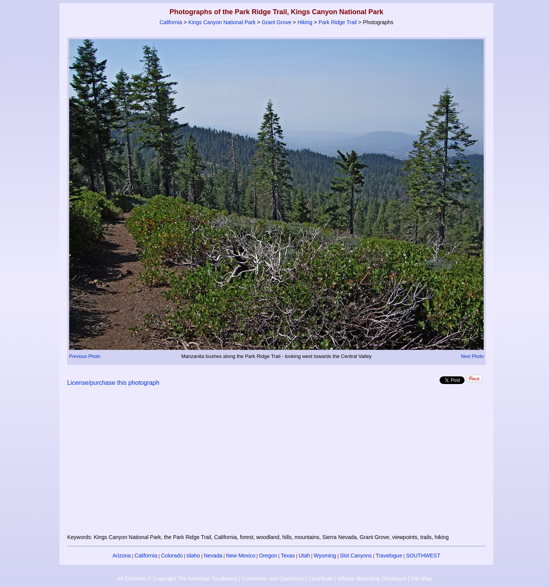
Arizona (121, 555)
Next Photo (472, 356)
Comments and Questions (272, 578)
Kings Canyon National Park (222, 22)
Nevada (213, 555)
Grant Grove (276, 22)
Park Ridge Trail (338, 22)
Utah (304, 555)
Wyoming (325, 555)
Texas (288, 555)
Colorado (172, 555)
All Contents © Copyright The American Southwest (177, 578)
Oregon (268, 555)
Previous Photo (84, 356)
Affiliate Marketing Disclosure (371, 578)
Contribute (320, 578)
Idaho (193, 555)
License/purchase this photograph (113, 382)
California (170, 22)
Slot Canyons (356, 555)
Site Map (421, 578)
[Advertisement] (276, 464)
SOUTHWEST (423, 555)
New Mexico (240, 555)
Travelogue (388, 555)
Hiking (305, 22)
